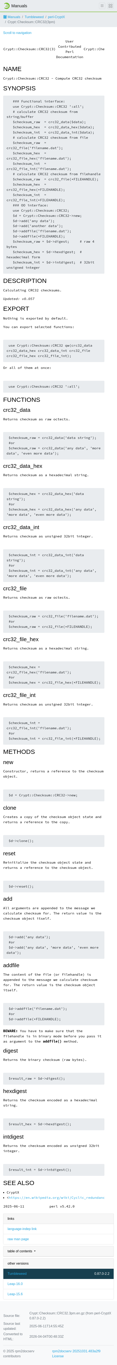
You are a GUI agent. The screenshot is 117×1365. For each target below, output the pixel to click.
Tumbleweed (34, 17)
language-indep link (22, 1229)
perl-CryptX (56, 17)
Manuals (11, 17)
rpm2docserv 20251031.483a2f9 (76, 1351)
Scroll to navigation (17, 33)
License (58, 1356)
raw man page (18, 1239)
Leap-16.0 (15, 1284)
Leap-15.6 (15, 1294)
